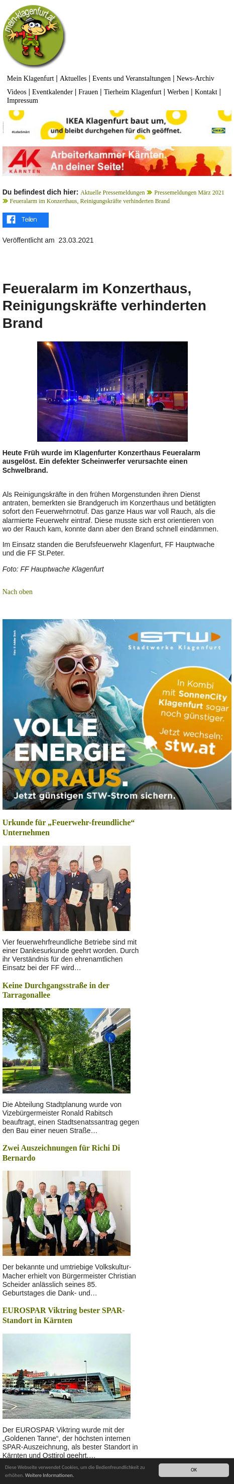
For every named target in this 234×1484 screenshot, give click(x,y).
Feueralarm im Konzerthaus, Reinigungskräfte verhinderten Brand (90, 201)
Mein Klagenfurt (30, 78)
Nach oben (18, 592)
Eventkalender (52, 92)
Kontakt (206, 92)
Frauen (88, 92)
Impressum (22, 100)
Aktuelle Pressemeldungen (112, 192)
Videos (17, 92)
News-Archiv (195, 78)
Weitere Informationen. (49, 1476)
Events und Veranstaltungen (131, 78)
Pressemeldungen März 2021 (189, 192)
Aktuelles (73, 78)
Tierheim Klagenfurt (133, 92)
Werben (178, 92)
